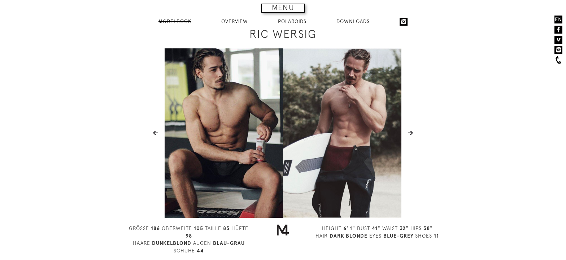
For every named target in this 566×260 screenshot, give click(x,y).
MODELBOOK (174, 21)
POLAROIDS (292, 21)
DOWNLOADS (353, 21)
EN (558, 19)
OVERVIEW (234, 21)
